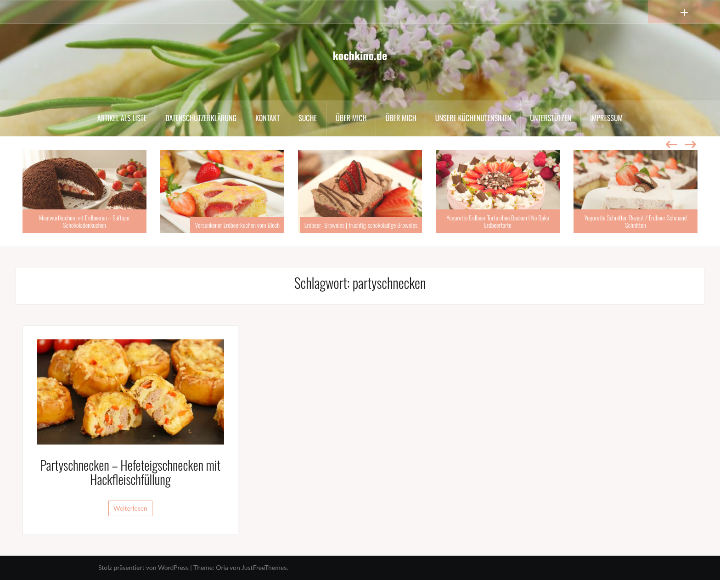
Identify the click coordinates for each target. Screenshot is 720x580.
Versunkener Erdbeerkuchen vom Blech (237, 225)
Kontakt (267, 118)
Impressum (606, 118)
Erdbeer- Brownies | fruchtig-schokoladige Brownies (360, 225)
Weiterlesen (130, 508)
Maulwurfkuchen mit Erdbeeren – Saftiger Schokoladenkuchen (84, 221)
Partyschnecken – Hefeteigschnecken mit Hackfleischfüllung (130, 472)
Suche (307, 118)
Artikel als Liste (121, 118)
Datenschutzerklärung (200, 118)
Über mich (351, 118)
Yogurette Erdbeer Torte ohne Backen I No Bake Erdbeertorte (497, 221)
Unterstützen (550, 118)
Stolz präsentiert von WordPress (143, 567)
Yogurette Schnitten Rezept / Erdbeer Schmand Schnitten (635, 221)
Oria (222, 567)
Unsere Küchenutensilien (473, 118)
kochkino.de (360, 55)
